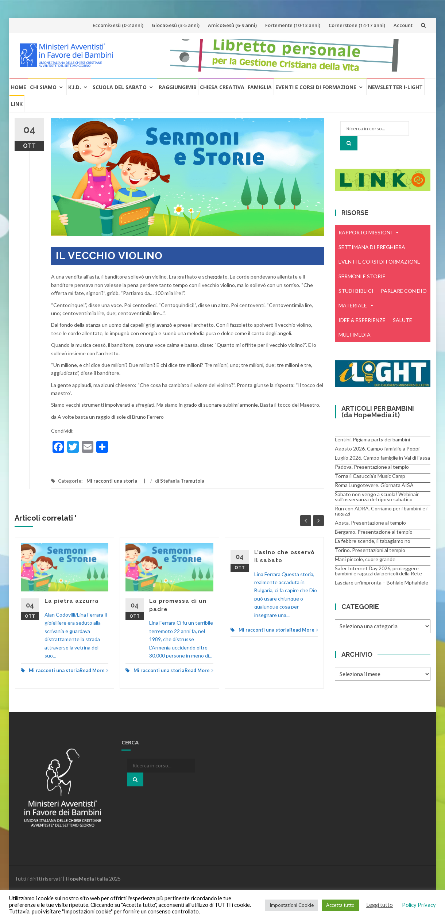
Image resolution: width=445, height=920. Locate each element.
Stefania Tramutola (182, 481)
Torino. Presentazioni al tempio (370, 550)
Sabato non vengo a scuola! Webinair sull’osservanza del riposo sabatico (377, 496)
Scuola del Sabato (120, 87)
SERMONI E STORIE (362, 276)
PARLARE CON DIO (404, 291)
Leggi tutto (379, 905)
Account (403, 25)
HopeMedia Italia (87, 878)
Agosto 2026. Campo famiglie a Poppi (377, 448)
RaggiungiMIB (178, 87)
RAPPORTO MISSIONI (368, 232)
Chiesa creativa (222, 87)
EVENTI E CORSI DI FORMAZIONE (379, 263)
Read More (94, 670)
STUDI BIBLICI (356, 291)
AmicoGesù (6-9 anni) (232, 25)
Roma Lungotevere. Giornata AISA (374, 485)
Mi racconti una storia (111, 481)
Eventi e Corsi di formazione (315, 87)
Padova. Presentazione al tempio (372, 467)
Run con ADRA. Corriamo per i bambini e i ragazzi (381, 511)
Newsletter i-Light (395, 87)
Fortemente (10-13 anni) (292, 25)
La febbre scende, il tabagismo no (372, 541)
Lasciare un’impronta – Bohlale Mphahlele (381, 582)
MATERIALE (356, 305)
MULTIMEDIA (354, 334)
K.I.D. (74, 87)
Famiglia (260, 87)
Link (17, 103)
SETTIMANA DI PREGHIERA (371, 247)
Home (18, 87)
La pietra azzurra (71, 601)
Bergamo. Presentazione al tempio (374, 532)
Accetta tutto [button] (340, 905)
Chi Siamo (43, 87)
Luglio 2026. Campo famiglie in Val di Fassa (382, 458)
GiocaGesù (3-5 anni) (176, 25)
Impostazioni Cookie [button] (292, 905)
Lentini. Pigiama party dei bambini (372, 439)
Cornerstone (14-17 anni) (357, 25)
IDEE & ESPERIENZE (362, 320)
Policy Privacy (419, 905)
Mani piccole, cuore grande (365, 559)
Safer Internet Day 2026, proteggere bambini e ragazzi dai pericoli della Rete (378, 570)
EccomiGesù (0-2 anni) (118, 25)
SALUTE (402, 320)
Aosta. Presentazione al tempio (370, 523)
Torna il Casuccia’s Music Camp (370, 476)
